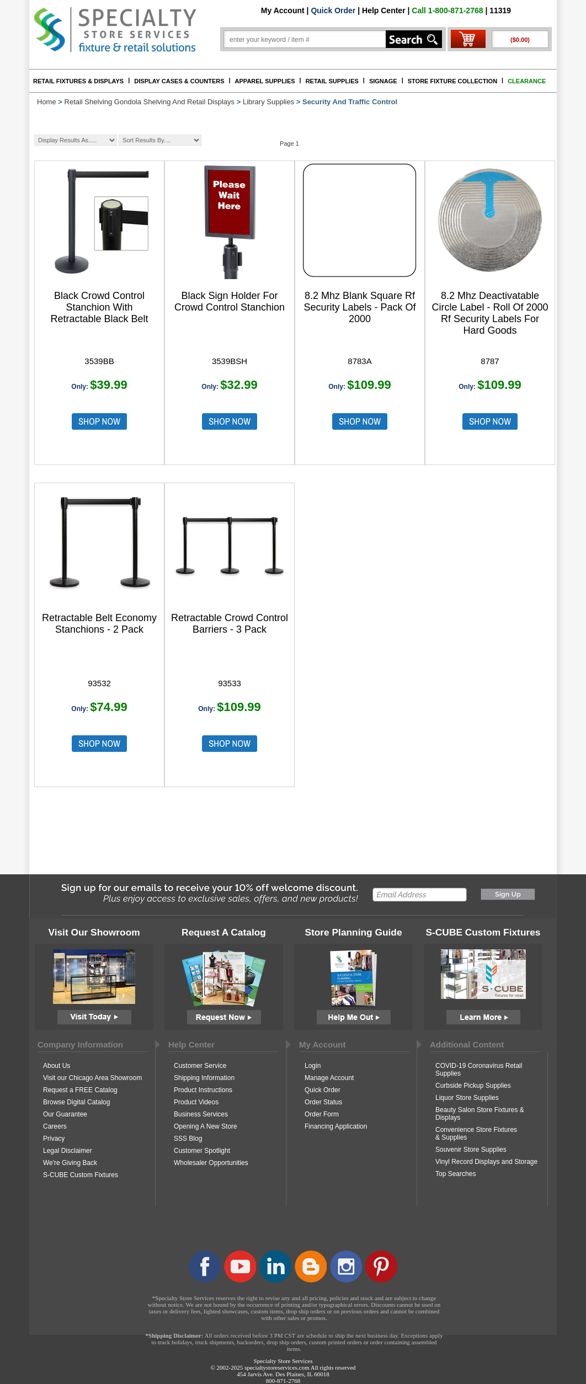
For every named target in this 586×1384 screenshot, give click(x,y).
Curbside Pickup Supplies (473, 1085)
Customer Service (200, 1066)
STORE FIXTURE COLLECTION (452, 81)
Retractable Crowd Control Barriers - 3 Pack (229, 623)
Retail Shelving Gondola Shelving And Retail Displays (150, 102)
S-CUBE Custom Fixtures (80, 1175)
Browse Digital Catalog (76, 1102)
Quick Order (333, 10)
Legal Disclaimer (67, 1151)
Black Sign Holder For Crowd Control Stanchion (229, 301)
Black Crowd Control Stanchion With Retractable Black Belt (99, 307)
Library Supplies (268, 102)
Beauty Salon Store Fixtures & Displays (479, 1113)
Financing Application (336, 1126)
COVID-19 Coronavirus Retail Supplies (478, 1069)
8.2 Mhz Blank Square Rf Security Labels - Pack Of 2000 (359, 307)
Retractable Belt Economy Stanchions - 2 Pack (99, 623)
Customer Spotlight (202, 1151)
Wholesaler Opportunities (211, 1163)
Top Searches (455, 1174)
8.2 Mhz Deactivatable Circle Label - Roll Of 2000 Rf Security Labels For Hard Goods (489, 313)
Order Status (323, 1102)
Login (313, 1066)
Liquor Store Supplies (467, 1098)
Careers (55, 1126)
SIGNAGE (383, 81)
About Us (56, 1066)
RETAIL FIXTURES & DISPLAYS (78, 81)
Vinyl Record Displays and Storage (486, 1162)
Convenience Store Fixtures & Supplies (476, 1133)
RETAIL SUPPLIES (332, 81)
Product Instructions (203, 1090)
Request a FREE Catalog (80, 1090)
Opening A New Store (205, 1126)
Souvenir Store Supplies (471, 1149)
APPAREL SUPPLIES (265, 81)
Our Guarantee (65, 1114)
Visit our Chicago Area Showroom (92, 1078)
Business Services (201, 1114)
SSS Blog (188, 1138)
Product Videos (196, 1102)
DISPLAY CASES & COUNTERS (179, 81)
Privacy (54, 1138)
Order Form (322, 1114)
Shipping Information (204, 1078)
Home (46, 102)
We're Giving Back (70, 1163)
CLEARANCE (527, 81)
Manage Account (329, 1078)
